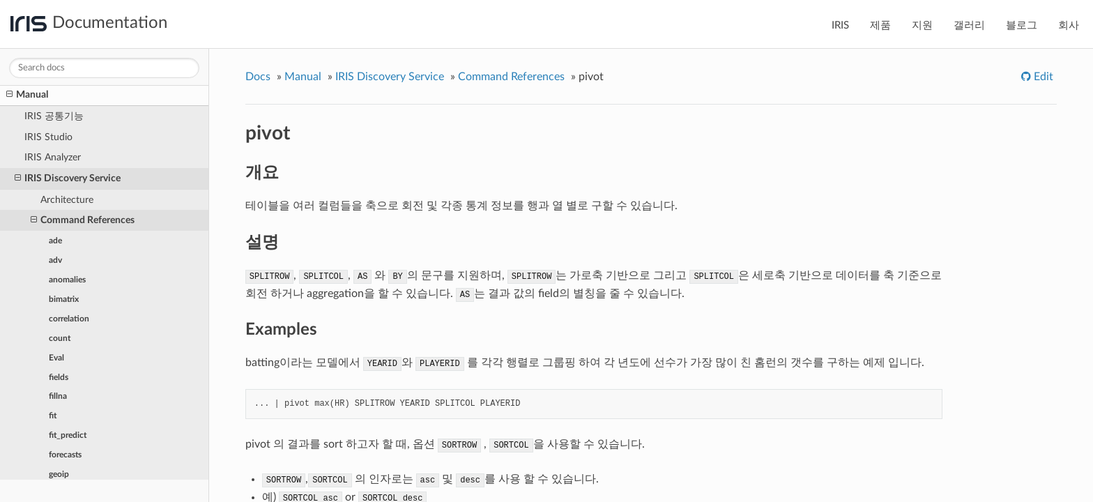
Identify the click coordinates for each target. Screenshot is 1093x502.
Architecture (66, 200)
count (59, 338)
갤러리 (969, 25)
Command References (83, 220)
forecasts (65, 454)
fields (58, 377)
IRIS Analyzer (52, 157)
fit (52, 415)
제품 (880, 25)
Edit (1042, 76)
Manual (27, 95)
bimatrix (64, 299)
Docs (257, 76)
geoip (59, 474)
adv (55, 260)
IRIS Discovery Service (68, 178)
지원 (922, 25)
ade (55, 240)
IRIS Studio (48, 137)
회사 (1068, 25)
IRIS (840, 25)
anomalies (67, 279)
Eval (56, 357)
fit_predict (67, 435)
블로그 (1021, 25)
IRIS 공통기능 (54, 116)
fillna (58, 396)
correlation (69, 318)
